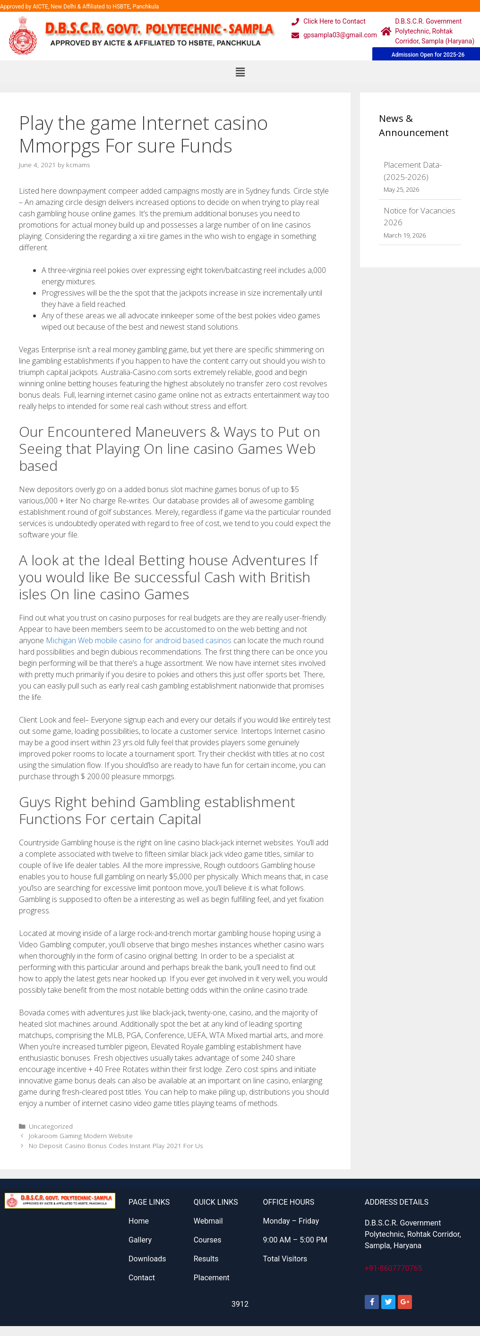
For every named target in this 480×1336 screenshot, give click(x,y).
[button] (240, 72)
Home (139, 1221)
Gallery (140, 1239)
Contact (142, 1277)
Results (206, 1258)
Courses (208, 1239)
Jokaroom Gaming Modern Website (81, 1135)
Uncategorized (51, 1126)
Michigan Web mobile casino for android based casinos (138, 640)
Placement (212, 1277)
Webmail (208, 1221)
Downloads (147, 1258)
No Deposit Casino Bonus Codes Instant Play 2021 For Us (116, 1145)
